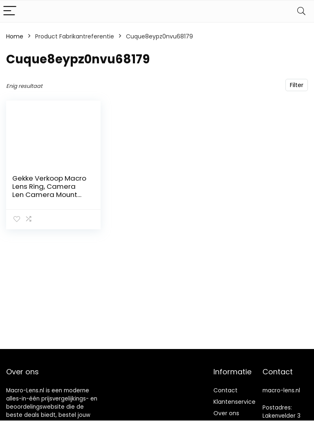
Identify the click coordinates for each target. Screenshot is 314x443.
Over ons (226, 413)
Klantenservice (234, 402)
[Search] (301, 11)
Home (14, 36)
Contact (225, 390)
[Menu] (10, 11)
